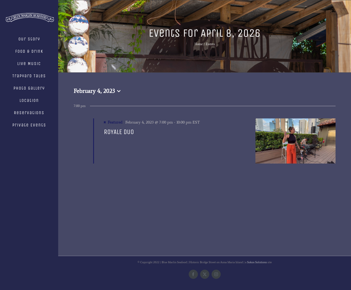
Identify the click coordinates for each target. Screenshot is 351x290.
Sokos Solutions (257, 262)
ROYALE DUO (119, 132)
